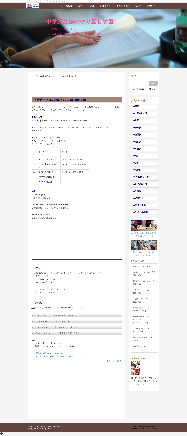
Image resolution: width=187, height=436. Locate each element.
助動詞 (70, 6)
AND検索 (138, 89)
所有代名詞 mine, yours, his (50, 353)
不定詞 (92, 6)
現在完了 (152, 6)
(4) (56, 333)
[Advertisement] (77, 86)
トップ (35, 76)
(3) (54, 327)
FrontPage (142, 266)
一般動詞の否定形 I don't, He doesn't (142, 319)
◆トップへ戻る (114, 361)
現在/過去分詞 (124, 6)
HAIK (157, 428)
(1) (55, 315)
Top (60, 6)
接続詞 (139, 6)
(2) (54, 321)
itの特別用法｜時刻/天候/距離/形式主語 (54, 356)
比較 (81, 6)
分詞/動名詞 (106, 6)
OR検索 (151, 89)
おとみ (42, 426)
